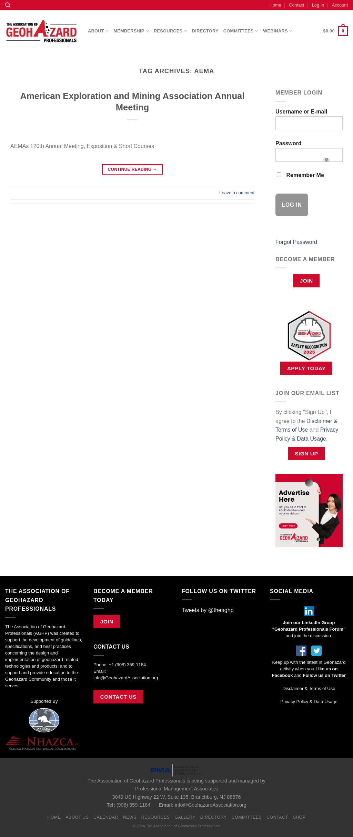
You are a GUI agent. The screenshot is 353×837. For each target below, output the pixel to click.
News (130, 817)
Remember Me (300, 175)
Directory (205, 30)
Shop (299, 817)
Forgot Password (296, 242)
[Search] (7, 5)
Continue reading (132, 169)
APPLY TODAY (306, 368)
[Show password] (326, 157)
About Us (77, 817)
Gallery (184, 817)
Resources (170, 31)
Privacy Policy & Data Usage (308, 701)
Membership (131, 31)
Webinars (277, 31)
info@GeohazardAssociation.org (125, 677)
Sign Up (306, 453)
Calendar (105, 817)
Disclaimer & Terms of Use (309, 688)
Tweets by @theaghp (208, 610)
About (98, 31)
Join (306, 281)
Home (275, 5)
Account (340, 5)
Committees (240, 31)
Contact (296, 5)
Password (288, 143)
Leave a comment (236, 192)
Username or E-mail (301, 112)
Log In (318, 5)
